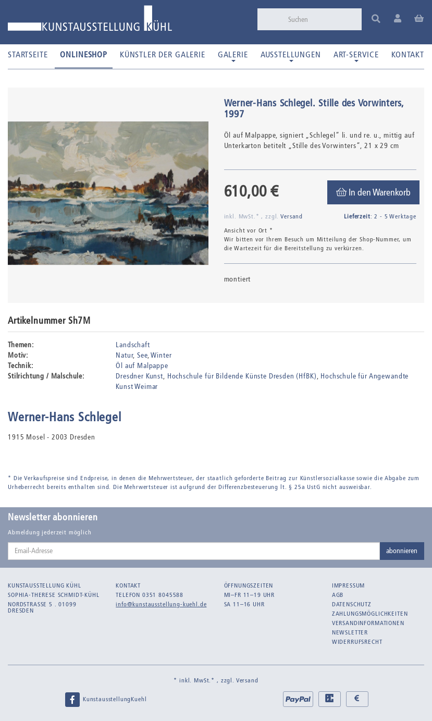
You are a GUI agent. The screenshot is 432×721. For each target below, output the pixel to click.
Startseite (27, 54)
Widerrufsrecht (357, 642)
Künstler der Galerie (162, 54)
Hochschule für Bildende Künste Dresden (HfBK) (242, 376)
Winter (161, 355)
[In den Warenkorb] (373, 192)
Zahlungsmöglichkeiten (370, 613)
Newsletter (350, 632)
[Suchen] (321, 19)
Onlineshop (83, 54)
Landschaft (133, 344)
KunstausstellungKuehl (105, 699)
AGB (338, 595)
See (142, 355)
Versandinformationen (368, 623)
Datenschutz (352, 604)
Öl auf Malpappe (142, 365)
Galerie (233, 56)
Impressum (348, 585)
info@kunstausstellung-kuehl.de (161, 604)
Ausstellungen (291, 56)
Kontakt (407, 54)
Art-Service (356, 56)
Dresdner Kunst (139, 376)
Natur (124, 355)
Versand (291, 216)
